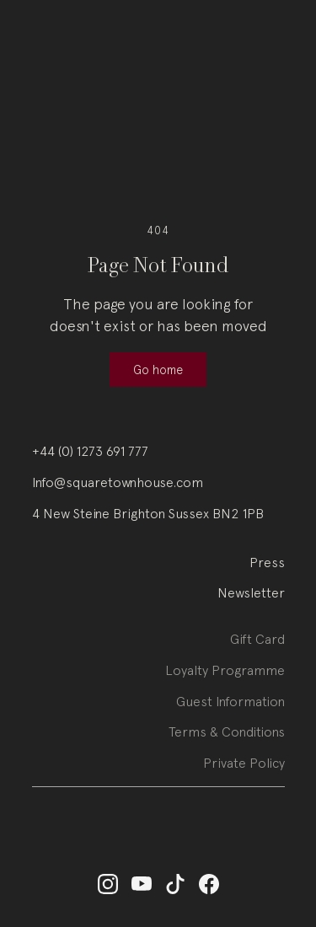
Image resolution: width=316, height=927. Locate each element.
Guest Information (230, 708)
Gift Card (257, 646)
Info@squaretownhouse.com (117, 482)
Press (267, 562)
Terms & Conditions (227, 739)
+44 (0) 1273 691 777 (90, 450)
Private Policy (244, 770)
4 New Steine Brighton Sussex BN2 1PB (148, 513)
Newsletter (251, 592)
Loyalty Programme (225, 677)
